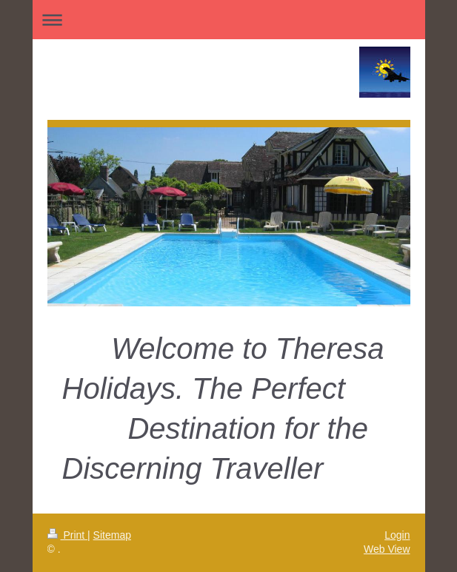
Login (397, 535)
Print (67, 535)
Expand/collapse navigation (228, 20)
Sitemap (112, 535)
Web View (387, 549)
